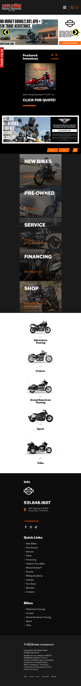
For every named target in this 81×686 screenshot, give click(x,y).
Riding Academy (34, 576)
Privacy (31, 676)
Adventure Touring (35, 609)
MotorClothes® (34, 568)
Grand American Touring (38, 617)
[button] (5, 32)
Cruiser (29, 613)
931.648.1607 (37, 502)
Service (30, 552)
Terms (37, 676)
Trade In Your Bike (35, 564)
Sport (29, 621)
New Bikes (31, 543)
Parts (28, 556)
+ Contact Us (31, 521)
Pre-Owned (32, 547)
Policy (25, 676)
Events (29, 572)
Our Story (31, 584)
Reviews (30, 588)
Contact (30, 592)
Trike (28, 625)
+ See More (54, 59)
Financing (31, 560)
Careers (30, 580)
